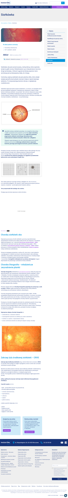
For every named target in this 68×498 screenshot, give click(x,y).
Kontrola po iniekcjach (52, 51)
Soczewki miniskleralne (6, 474)
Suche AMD (35, 7)
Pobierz (8, 230)
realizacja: (63, 495)
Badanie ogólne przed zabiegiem (25, 465)
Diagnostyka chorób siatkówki (24, 458)
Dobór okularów (4, 454)
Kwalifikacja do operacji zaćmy (55, 38)
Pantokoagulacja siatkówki (41, 455)
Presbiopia (3, 468)
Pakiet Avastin (50, 49)
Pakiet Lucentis (51, 46)
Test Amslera (3, 230)
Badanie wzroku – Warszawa (7, 452)
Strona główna (4, 23)
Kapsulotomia (38, 464)
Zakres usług (4, 7)
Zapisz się (59, 478)
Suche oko (50, 63)
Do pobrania (39, 486)
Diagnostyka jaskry (22, 454)
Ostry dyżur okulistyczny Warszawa (51, 486)
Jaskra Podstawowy (52, 57)
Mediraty (33, 486)
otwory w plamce (33, 247)
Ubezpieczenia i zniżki (25, 486)
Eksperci (17, 7)
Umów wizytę (60, 7)
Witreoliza (37, 466)
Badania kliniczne (44, 7)
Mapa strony (14, 486)
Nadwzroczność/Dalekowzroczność (8, 466)
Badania (11, 7)
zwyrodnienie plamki (24, 271)
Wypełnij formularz (30, 432)
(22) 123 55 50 (24, 59)
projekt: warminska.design (53, 495)
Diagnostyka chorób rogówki (24, 460)
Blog (19, 486)
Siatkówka (50, 60)
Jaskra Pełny (50, 54)
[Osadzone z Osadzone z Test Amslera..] (21, 211)
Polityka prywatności (5, 486)
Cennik (23, 7)
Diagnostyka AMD (22, 456)
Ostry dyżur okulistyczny (42, 3)
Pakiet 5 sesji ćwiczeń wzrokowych (52, 42)
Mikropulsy (37, 457)
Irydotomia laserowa (39, 463)
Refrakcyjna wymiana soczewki (7, 459)
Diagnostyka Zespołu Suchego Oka (25, 464)
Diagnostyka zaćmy (22, 452)
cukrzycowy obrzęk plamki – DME (28, 242)
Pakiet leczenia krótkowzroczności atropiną (54, 34)
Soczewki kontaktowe (5, 461)
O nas (51, 7)
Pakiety (28, 7)
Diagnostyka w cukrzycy (23, 462)
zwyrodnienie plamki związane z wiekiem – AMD (21, 245)
